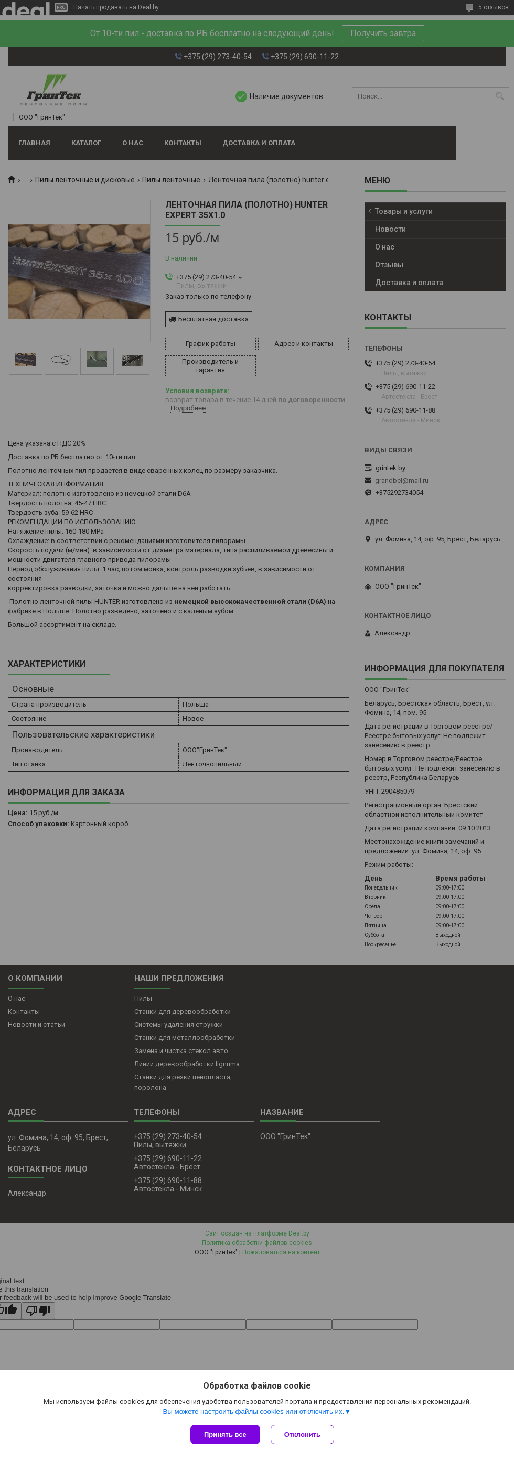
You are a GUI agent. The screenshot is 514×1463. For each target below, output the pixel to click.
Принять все (225, 1434)
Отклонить (302, 1434)
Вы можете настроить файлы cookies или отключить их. (253, 1411)
